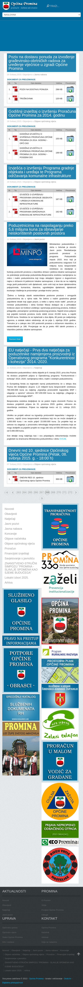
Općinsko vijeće (9, 932)
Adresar (45, 937)
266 (36, 492)
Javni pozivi (39, 239)
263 (19, 492)
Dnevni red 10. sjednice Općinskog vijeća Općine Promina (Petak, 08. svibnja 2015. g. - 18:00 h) (38, 454)
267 (41, 492)
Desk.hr (67, 978)
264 (24, 492)
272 (70, 492)
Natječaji (38, 368)
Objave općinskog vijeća (45, 121)
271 (64, 492)
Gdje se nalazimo (49, 942)
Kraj (41, 498)
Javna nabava (40, 74)
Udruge (45, 915)
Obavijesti (6, 905)
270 (59, 492)
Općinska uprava (9, 927)
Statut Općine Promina (12, 937)
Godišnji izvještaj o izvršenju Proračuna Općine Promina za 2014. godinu (42, 113)
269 (53, 492)
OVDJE (62, 439)
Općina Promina (49, 927)
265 (30, 492)
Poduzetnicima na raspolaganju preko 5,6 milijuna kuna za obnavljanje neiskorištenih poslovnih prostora (41, 229)
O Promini (46, 900)
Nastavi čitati (15, 339)
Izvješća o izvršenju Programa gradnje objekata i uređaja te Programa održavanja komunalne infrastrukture (41, 172)
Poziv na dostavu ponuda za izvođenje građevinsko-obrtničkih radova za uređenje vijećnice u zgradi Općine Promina (42, 63)
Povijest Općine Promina (52, 910)
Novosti (5, 900)
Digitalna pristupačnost (12, 982)
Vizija (44, 905)
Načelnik (45, 932)
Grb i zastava (8, 942)
